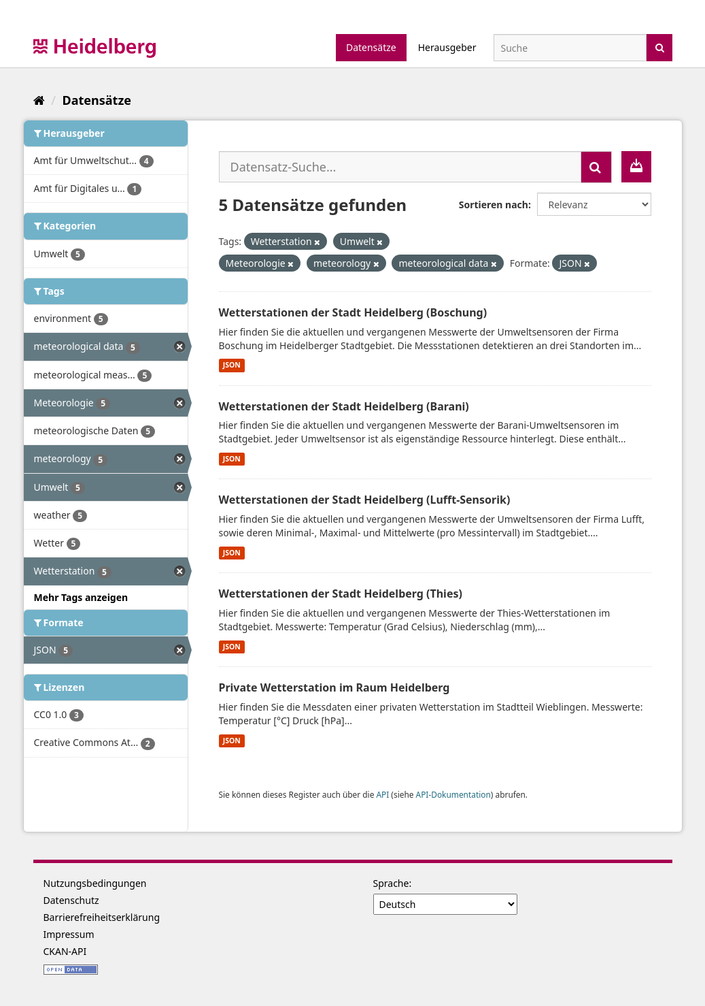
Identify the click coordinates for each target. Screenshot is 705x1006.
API (382, 794)
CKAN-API (65, 951)
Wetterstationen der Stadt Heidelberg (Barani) (344, 406)
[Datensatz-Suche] (570, 47)
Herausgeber (447, 47)
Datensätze (371, 47)
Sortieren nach (493, 204)
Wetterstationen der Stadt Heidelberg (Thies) (340, 593)
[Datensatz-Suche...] (400, 166)
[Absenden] (660, 46)
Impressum (69, 934)
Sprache (391, 883)
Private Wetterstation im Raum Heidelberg (334, 687)
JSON (232, 365)
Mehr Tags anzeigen (81, 597)
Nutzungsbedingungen (95, 883)
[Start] (39, 100)
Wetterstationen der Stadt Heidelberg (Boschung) (353, 312)
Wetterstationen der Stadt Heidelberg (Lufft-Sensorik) (365, 499)
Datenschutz (71, 900)
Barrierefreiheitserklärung (102, 917)
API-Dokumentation (453, 794)
